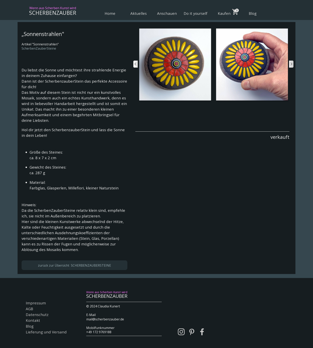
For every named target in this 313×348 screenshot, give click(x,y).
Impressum (36, 302)
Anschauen (167, 13)
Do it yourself (195, 13)
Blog (253, 13)
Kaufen (224, 13)
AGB (29, 308)
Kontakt (33, 320)
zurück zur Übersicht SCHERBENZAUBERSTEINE (74, 265)
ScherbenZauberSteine (39, 48)
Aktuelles (138, 13)
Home (110, 13)
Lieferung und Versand (46, 331)
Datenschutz (37, 314)
